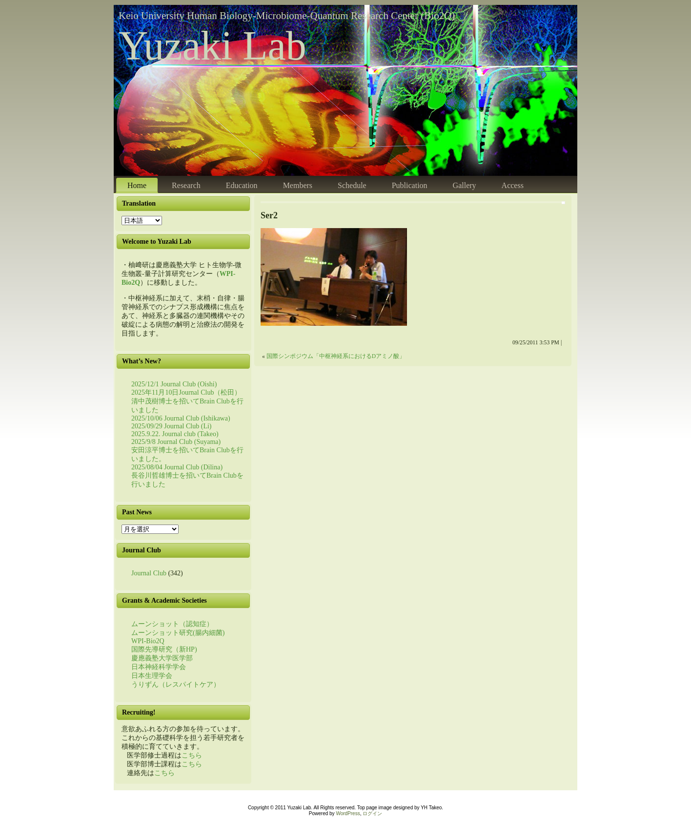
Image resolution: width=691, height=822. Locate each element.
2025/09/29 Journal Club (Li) (171, 426)
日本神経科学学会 (158, 667)
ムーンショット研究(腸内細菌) (177, 632)
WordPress (348, 813)
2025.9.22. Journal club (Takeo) (175, 434)
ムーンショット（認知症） (172, 624)
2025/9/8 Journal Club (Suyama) (176, 441)
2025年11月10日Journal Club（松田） (186, 392)
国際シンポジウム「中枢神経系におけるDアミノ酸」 (335, 356)
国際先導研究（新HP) (164, 649)
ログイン (372, 813)
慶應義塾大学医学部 (162, 658)
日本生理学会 (151, 675)
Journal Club (148, 573)
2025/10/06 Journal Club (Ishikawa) (180, 418)
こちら (192, 755)
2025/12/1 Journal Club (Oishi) (174, 384)
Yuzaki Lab (212, 45)
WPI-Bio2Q (147, 641)
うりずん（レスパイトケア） (175, 684)
